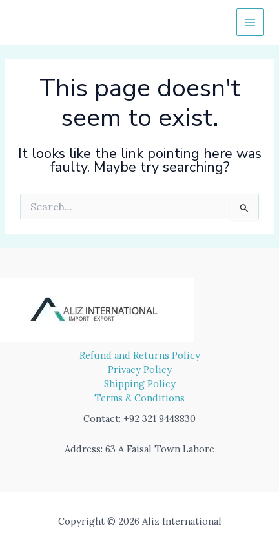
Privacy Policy (140, 369)
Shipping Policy (140, 384)
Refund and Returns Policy (139, 355)
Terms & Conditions (139, 398)
